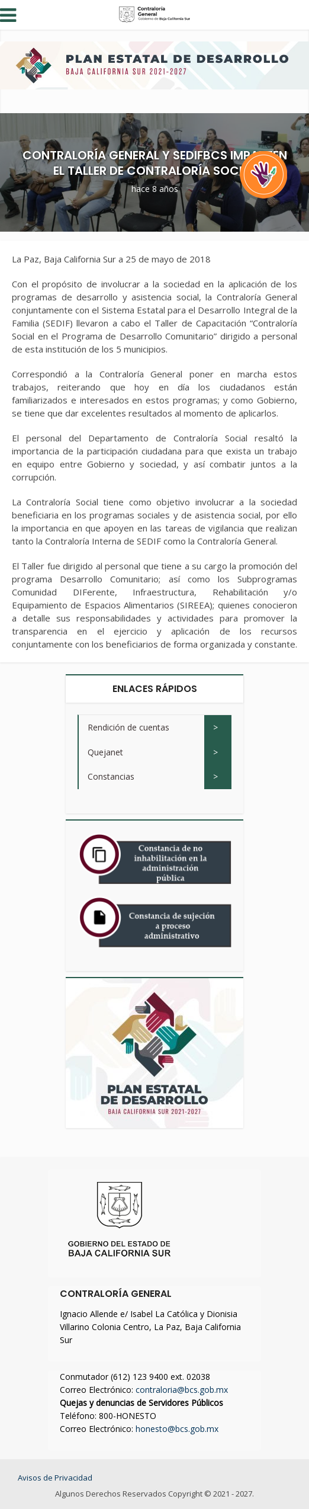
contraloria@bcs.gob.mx (182, 1389)
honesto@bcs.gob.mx (177, 1428)
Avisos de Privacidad (55, 1477)
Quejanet (105, 752)
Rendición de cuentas (128, 727)
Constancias (111, 776)
